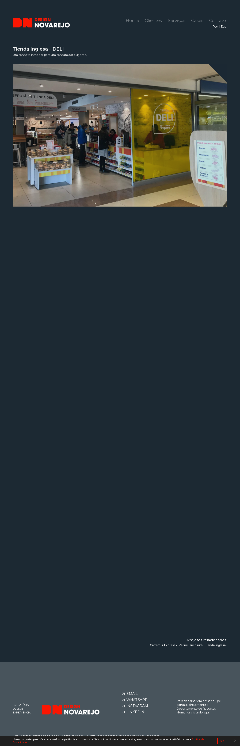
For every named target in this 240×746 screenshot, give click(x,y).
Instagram (136, 706)
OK (222, 741)
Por (215, 27)
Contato (217, 20)
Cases (197, 20)
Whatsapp (136, 700)
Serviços (176, 20)
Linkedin (134, 712)
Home (132, 20)
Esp (223, 27)
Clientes (153, 20)
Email (131, 694)
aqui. (206, 712)
